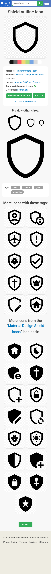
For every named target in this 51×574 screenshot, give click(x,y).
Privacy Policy (10, 542)
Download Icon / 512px (19, 95)
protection (17, 192)
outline (27, 187)
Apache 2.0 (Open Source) (27, 82)
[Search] (40, 3)
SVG (39, 95)
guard (38, 187)
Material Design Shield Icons (30, 74)
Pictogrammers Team (26, 70)
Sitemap (44, 542)
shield (15, 187)
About (33, 537)
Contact (42, 537)
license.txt (22, 89)
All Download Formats (26, 101)
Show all (25, 524)
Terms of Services (28, 542)
